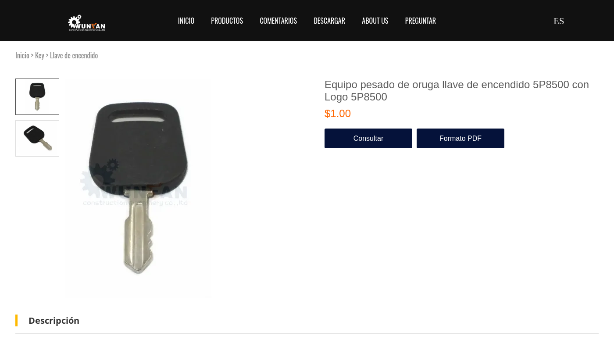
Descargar (329, 20)
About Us (375, 20)
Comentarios (278, 20)
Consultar (368, 138)
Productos (227, 20)
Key (39, 55)
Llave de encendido (74, 55)
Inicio (186, 20)
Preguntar (420, 20)
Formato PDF (460, 138)
